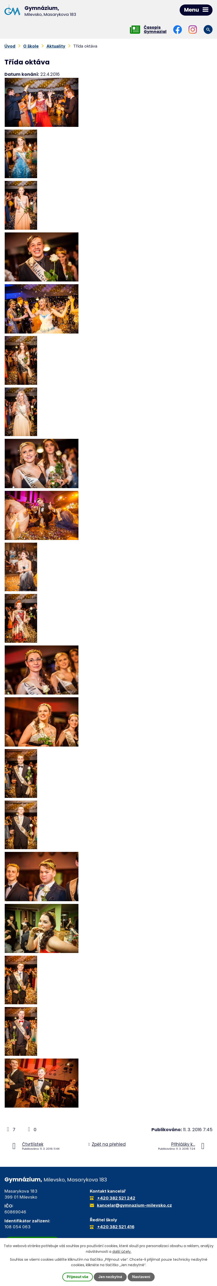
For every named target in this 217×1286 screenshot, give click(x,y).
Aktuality (56, 46)
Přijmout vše (77, 1277)
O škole (31, 46)
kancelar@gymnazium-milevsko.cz (134, 1205)
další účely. (121, 1251)
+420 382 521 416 (115, 1226)
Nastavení (141, 1277)
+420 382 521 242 (116, 1198)
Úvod (9, 46)
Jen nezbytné (110, 1277)
